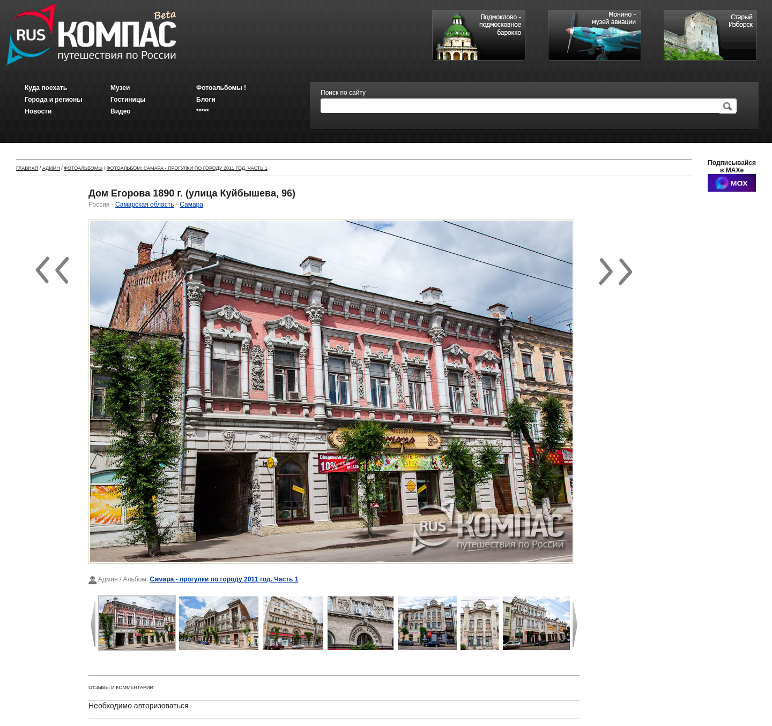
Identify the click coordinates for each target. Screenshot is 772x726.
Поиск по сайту (343, 92)
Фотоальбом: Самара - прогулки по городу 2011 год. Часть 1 (187, 168)
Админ (51, 168)
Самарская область (144, 204)
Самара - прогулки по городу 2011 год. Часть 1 (224, 579)
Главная (27, 168)
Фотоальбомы (83, 168)
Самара (191, 204)
